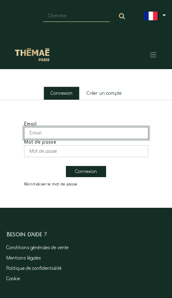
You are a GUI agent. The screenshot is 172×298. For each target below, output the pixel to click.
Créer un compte (104, 93)
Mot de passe (40, 142)
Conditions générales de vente (37, 247)
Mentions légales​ (23, 258)
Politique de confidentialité (33, 268)
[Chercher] (122, 16)
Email (30, 124)
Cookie (13, 278)
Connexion (62, 93)
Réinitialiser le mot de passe (50, 184)
